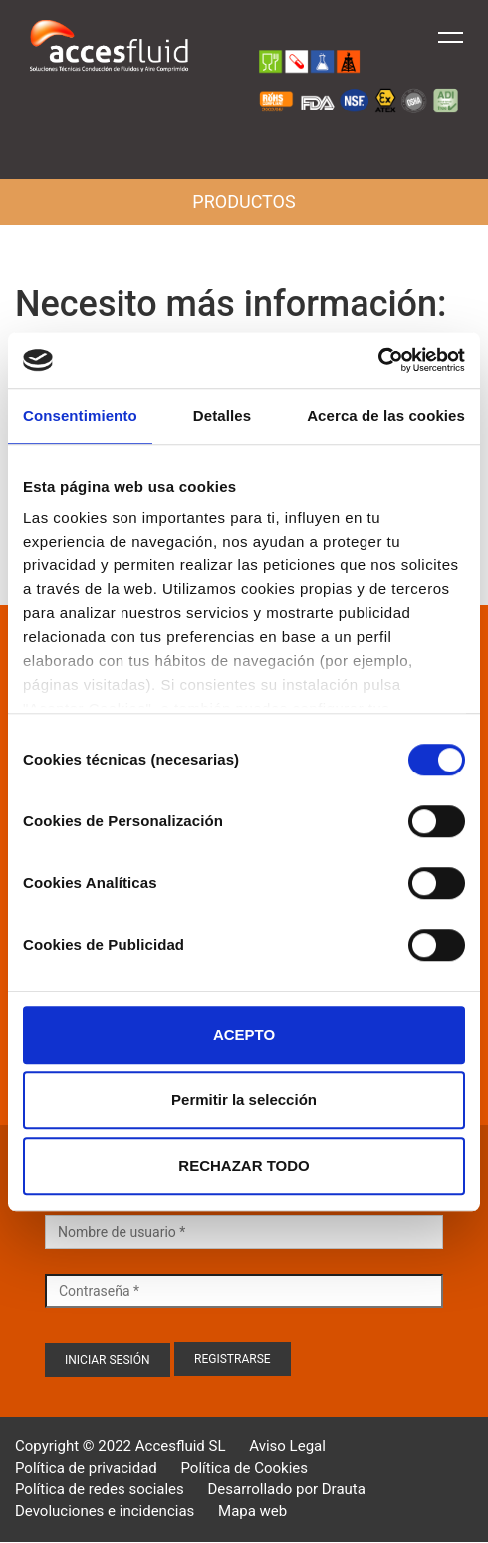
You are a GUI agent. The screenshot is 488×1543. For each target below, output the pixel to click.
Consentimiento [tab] (80, 415)
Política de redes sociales (99, 1489)
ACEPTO (244, 1034)
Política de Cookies (244, 1468)
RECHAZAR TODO (243, 1165)
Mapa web (252, 1511)
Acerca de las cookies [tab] (386, 415)
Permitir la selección (244, 1099)
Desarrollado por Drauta (287, 1489)
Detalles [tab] (222, 415)
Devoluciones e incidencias (104, 1511)
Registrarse (232, 1359)
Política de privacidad (86, 1468)
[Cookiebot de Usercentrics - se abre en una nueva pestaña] (378, 360)
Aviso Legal (287, 1446)
